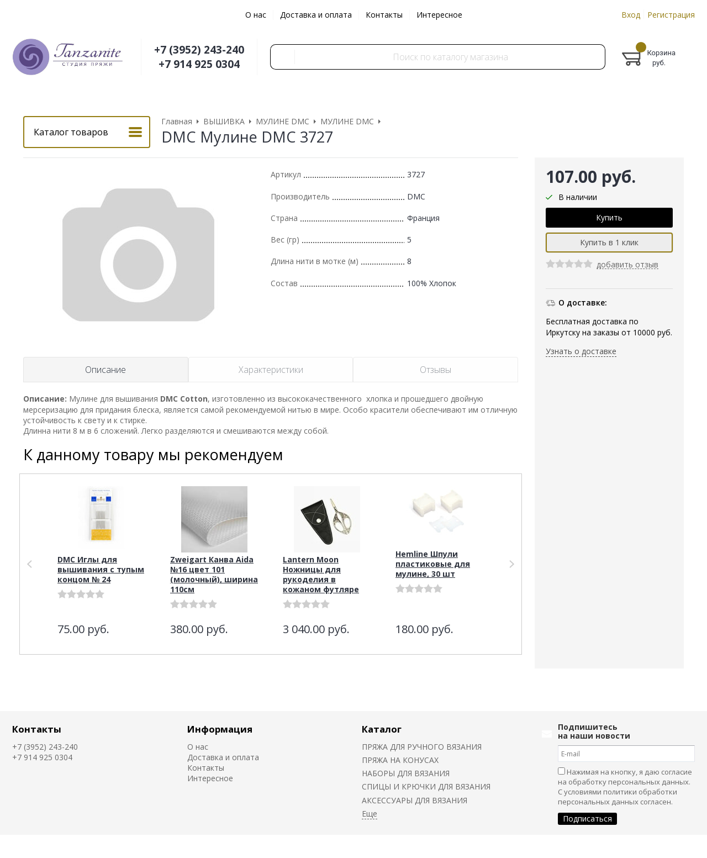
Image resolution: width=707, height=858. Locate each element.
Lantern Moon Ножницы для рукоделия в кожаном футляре (321, 574)
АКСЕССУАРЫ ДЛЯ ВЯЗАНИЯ (414, 800)
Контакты (384, 14)
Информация (219, 729)
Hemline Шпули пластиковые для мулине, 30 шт (432, 564)
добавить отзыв (627, 265)
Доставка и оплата (316, 14)
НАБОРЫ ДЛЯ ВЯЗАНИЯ (406, 773)
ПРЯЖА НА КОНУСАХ (400, 760)
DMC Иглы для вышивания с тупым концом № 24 (100, 569)
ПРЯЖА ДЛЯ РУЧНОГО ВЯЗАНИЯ (422, 746)
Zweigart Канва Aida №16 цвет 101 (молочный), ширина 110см (214, 574)
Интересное (439, 14)
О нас (255, 14)
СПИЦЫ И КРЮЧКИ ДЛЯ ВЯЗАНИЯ (426, 786)
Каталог (382, 729)
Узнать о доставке (581, 351)
